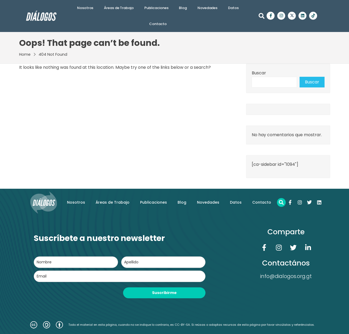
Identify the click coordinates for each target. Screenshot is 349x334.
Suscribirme (164, 292)
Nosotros (85, 7)
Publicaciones (156, 7)
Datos (233, 7)
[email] (120, 276)
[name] (76, 262)
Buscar (259, 73)
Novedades (207, 7)
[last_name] (163, 262)
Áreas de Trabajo (118, 7)
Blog (183, 7)
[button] (261, 16)
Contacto (157, 23)
